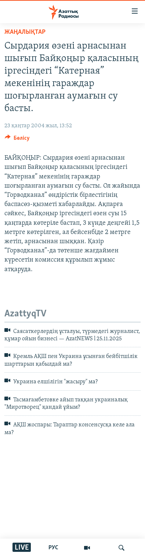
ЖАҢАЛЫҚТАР (25, 32)
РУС (53, 548)
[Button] (17, 140)
